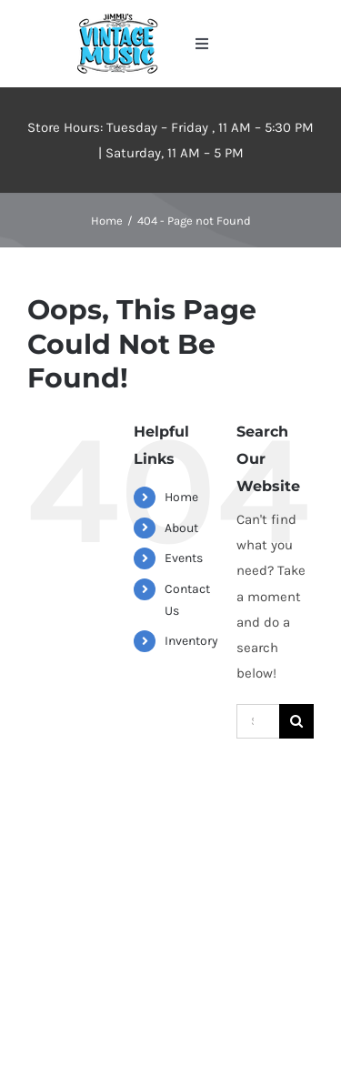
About (181, 528)
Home (181, 497)
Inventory (191, 641)
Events (184, 558)
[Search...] (257, 721)
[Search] (296, 721)
